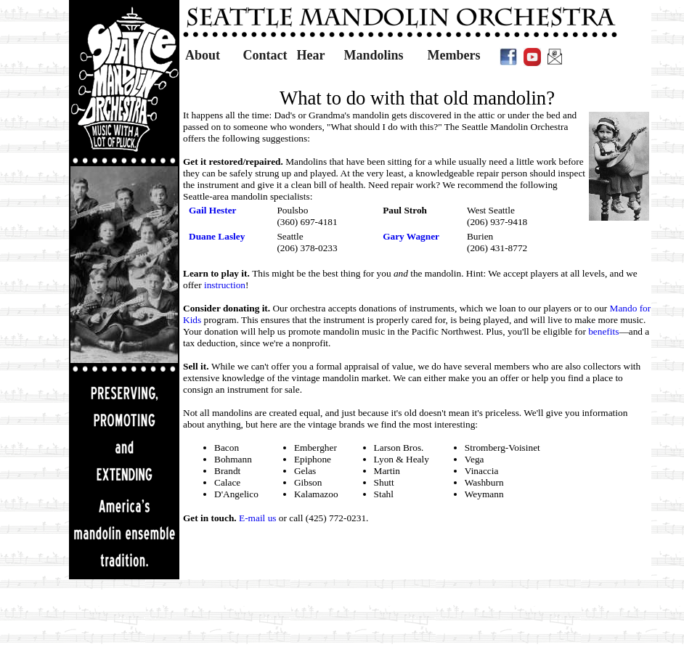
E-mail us (257, 518)
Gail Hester (213, 210)
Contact (265, 55)
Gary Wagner (411, 236)
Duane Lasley (217, 236)
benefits (603, 331)
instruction (224, 284)
